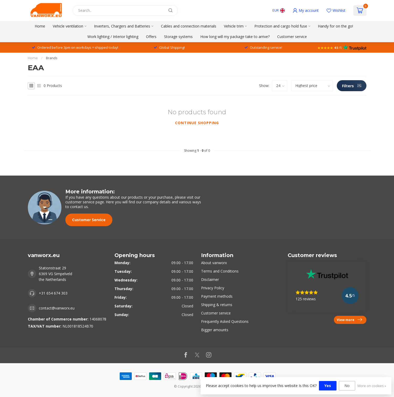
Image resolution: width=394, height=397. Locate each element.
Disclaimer (210, 279)
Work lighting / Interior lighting (112, 36)
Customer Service (89, 219)
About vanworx (214, 262)
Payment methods (217, 296)
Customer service (292, 36)
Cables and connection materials (188, 26)
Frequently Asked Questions (225, 321)
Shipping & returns (216, 304)
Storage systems (178, 36)
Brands (51, 58)
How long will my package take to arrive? (235, 36)
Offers (151, 36)
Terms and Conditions (220, 271)
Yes (327, 385)
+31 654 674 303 (53, 293)
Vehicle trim (234, 26)
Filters (351, 85)
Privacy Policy (212, 287)
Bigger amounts (214, 329)
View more (349, 320)
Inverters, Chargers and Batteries (122, 26)
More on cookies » (372, 386)
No (347, 385)
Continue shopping (197, 122)
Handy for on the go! (335, 26)
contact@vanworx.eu (57, 308)
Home (40, 26)
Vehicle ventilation (68, 26)
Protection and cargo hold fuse (280, 26)
